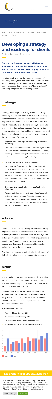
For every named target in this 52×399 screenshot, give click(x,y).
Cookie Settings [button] (10, 393)
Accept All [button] (23, 393)
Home (4, 32)
